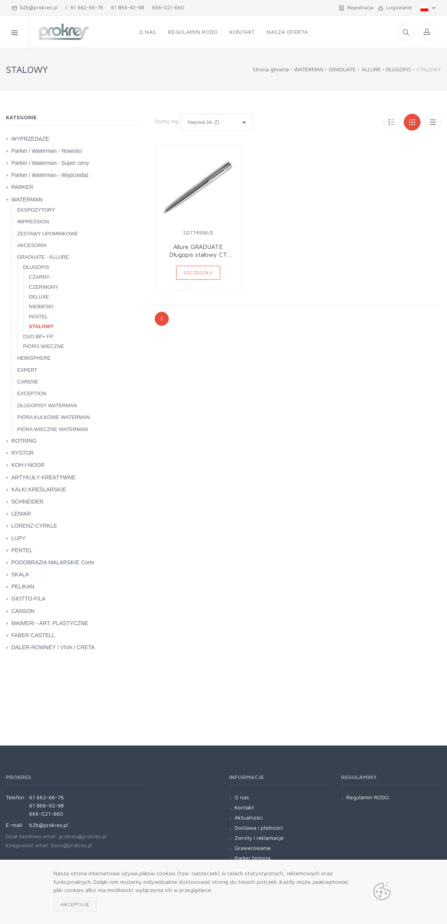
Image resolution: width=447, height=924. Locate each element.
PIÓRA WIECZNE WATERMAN (52, 429)
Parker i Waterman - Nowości (46, 151)
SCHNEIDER (27, 501)
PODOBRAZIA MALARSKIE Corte (52, 562)
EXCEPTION (31, 393)
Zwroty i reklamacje (259, 837)
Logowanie (395, 7)
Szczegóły (198, 273)
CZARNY (39, 277)
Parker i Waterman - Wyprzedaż (50, 175)
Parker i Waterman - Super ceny (50, 163)
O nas (148, 31)
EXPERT (27, 370)
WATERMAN (308, 69)
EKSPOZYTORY (36, 210)
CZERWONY (43, 287)
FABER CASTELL (33, 635)
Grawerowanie (253, 847)
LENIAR (21, 514)
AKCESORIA (32, 245)
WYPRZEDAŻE (30, 139)
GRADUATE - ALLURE (355, 69)
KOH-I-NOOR (28, 465)
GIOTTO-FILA (28, 598)
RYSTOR (22, 453)
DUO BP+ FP (38, 336)
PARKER (22, 187)
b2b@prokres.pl (35, 7)
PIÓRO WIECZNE (43, 346)
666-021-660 (168, 7)
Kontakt (242, 31)
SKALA (20, 574)
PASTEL (38, 317)
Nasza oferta (287, 31)
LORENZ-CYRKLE (34, 526)
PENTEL (21, 550)
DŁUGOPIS (398, 69)
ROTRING (24, 441)
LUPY (18, 538)
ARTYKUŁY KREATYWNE (43, 477)
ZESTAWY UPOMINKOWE (47, 234)
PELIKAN (22, 586)
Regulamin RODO (193, 31)
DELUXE (39, 297)
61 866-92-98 (127, 7)
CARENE (27, 382)
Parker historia (252, 858)
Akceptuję (75, 904)
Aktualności (249, 817)
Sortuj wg (166, 121)
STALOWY (41, 326)
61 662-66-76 (84, 7)
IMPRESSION (33, 221)
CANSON (23, 611)
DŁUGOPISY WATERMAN (47, 405)
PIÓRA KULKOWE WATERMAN (53, 417)
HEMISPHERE (34, 358)
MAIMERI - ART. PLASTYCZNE (49, 623)
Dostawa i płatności (259, 827)
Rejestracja (356, 7)
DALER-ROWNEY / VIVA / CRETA (53, 647)
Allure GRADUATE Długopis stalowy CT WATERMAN (198, 254)
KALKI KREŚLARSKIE (38, 489)
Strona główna (271, 69)
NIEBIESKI (41, 306)
